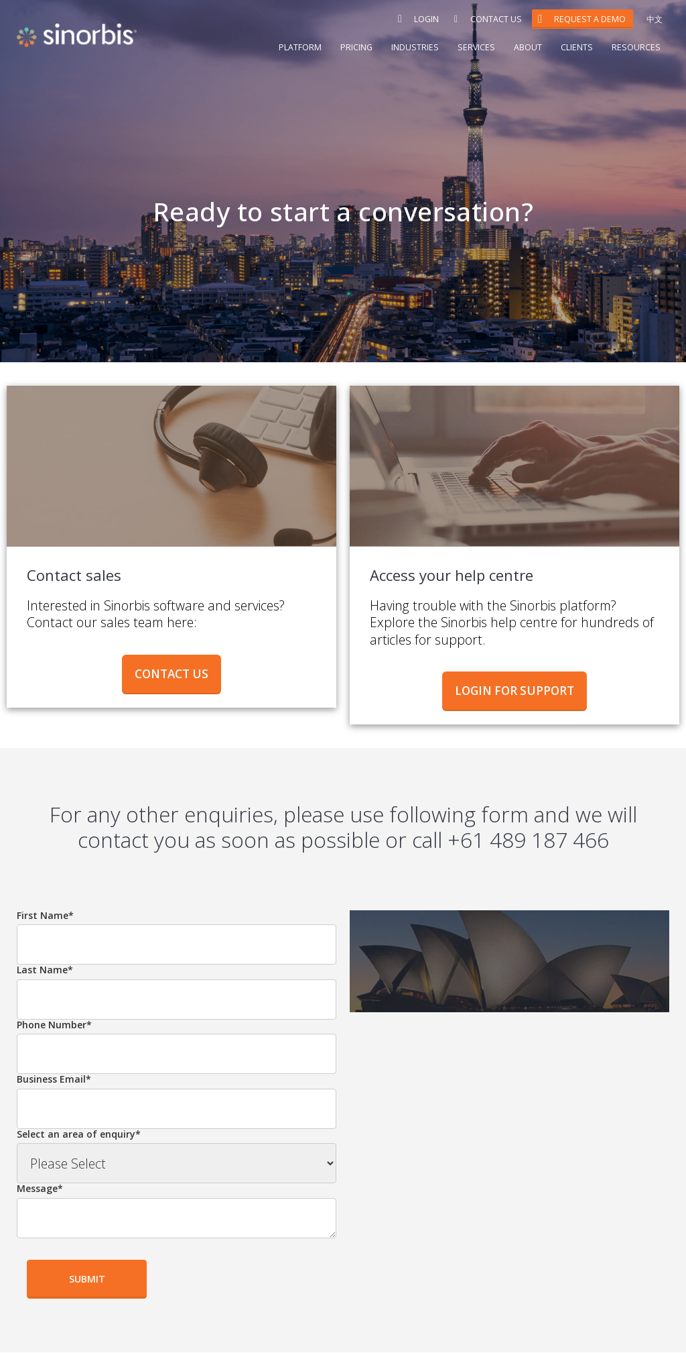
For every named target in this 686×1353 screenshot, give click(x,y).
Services (476, 47)
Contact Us (496, 19)
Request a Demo (590, 19)
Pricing (356, 47)
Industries (415, 47)
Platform (300, 47)
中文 (654, 19)
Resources (636, 47)
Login (429, 19)
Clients (577, 47)
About (528, 47)
